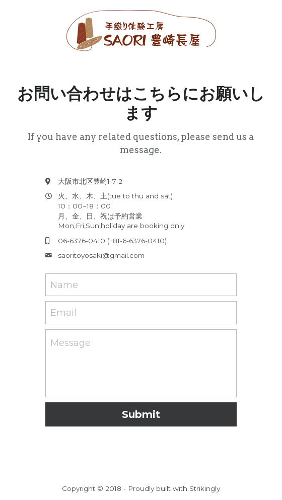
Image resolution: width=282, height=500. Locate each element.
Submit (141, 414)
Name (64, 284)
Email (63, 312)
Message (70, 342)
